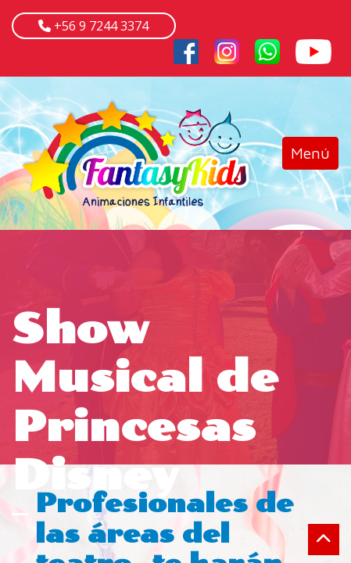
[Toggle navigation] (310, 153)
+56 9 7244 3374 (100, 25)
